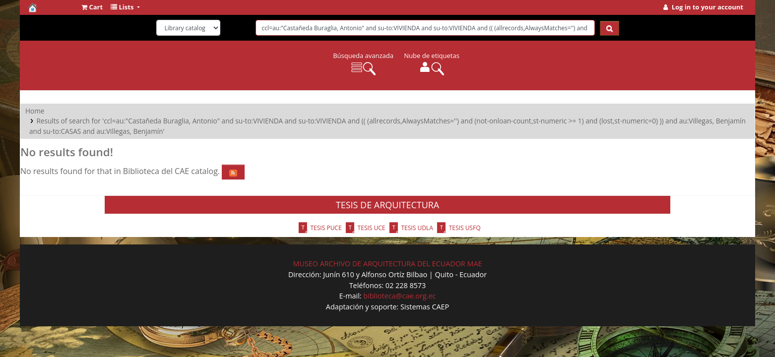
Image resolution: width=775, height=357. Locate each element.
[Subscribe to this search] (233, 172)
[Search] (609, 28)
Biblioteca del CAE (52, 7)
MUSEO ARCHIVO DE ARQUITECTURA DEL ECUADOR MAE (387, 263)
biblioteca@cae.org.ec (399, 295)
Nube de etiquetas (431, 55)
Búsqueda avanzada (363, 55)
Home (34, 111)
